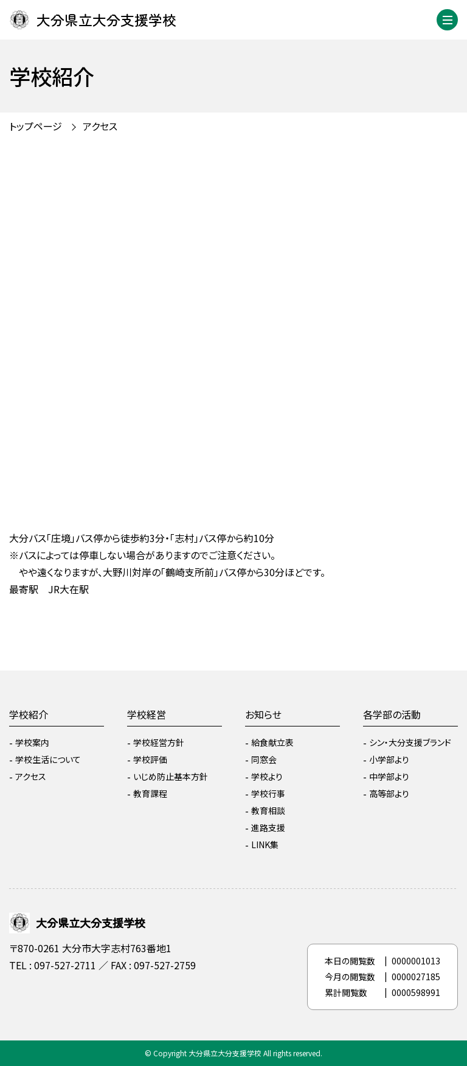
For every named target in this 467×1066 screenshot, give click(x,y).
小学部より (389, 759)
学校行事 (268, 793)
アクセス (100, 126)
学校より (267, 776)
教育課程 (150, 793)
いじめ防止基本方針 (170, 776)
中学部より (389, 776)
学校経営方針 (158, 742)
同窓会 (264, 759)
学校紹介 (28, 714)
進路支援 (268, 827)
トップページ (35, 126)
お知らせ (263, 714)
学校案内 (32, 742)
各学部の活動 (392, 714)
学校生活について (48, 759)
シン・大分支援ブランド (410, 742)
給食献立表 (272, 742)
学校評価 (150, 759)
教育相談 (268, 810)
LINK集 (264, 844)
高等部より (389, 793)
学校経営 (146, 714)
